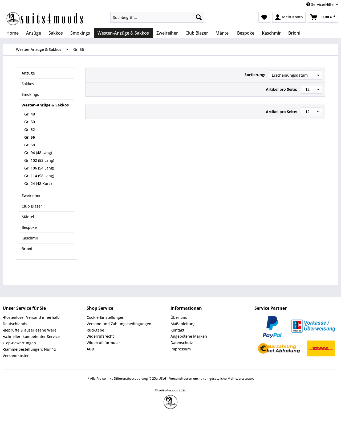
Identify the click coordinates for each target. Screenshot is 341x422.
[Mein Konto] (289, 17)
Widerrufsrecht (100, 336)
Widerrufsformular (103, 342)
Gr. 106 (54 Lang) (39, 168)
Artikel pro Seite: (281, 89)
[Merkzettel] (264, 17)
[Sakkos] (56, 33)
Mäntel (28, 216)
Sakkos (28, 83)
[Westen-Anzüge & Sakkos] (123, 33)
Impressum (180, 348)
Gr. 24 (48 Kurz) (38, 183)
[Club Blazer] (197, 33)
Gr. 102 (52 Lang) (39, 160)
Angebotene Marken (188, 336)
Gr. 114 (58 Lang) (39, 175)
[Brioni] (294, 33)
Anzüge (28, 73)
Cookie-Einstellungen (105, 317)
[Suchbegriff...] (157, 17)
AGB (90, 348)
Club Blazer (32, 206)
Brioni (27, 248)
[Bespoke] (245, 33)
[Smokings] (80, 33)
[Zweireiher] (167, 33)
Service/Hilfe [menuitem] (320, 4)
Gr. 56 (29, 137)
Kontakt (177, 330)
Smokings (30, 94)
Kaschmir (30, 238)
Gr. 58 (29, 144)
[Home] (12, 33)
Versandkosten (180, 378)
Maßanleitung (183, 323)
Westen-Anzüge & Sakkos (45, 104)
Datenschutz (181, 342)
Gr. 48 (29, 114)
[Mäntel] (222, 33)
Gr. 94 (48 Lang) (38, 152)
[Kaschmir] (271, 33)
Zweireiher (31, 195)
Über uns (178, 317)
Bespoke (29, 227)
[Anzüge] (33, 33)
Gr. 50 (29, 121)
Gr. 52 (29, 129)
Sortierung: (255, 74)
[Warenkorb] (323, 17)
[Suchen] (198, 17)
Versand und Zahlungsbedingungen (119, 323)
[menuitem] (157, 20)
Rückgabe (95, 330)
